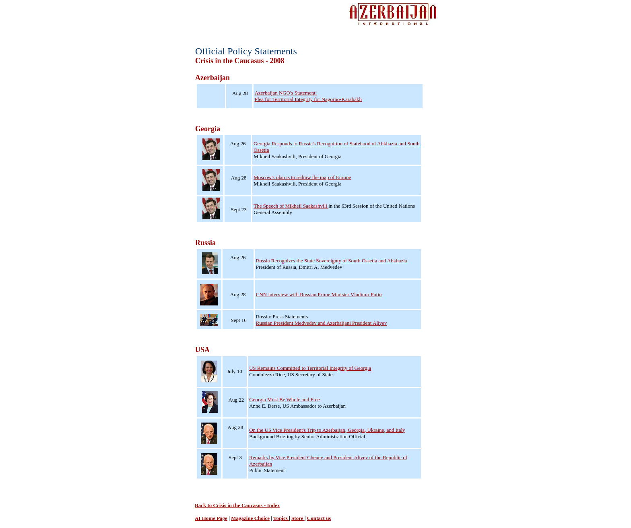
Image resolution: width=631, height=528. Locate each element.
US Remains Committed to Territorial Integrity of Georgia (310, 368)
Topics (281, 518)
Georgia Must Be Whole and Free (284, 399)
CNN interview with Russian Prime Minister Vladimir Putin (319, 294)
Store (298, 518)
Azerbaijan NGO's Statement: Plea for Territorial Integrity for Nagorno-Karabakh (308, 96)
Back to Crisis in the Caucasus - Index (237, 505)
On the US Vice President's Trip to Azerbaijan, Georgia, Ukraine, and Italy (327, 430)
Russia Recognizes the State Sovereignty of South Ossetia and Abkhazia (331, 261)
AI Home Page (211, 518)
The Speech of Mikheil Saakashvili (291, 206)
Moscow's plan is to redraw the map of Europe (302, 177)
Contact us (319, 518)
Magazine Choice (250, 518)
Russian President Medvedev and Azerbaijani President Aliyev (321, 323)
